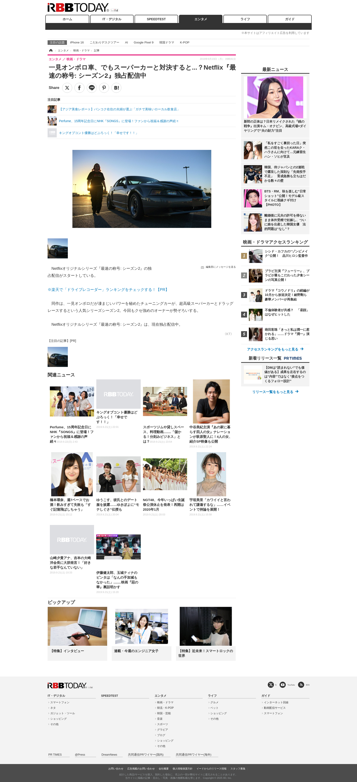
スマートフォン (59, 702)
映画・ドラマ (165, 702)
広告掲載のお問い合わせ (141, 768)
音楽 (160, 718)
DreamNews (109, 754)
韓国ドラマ (166, 42)
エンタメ (200, 19)
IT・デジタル (111, 19)
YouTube (291, 685)
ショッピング (58, 718)
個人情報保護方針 (183, 768)
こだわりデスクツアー (104, 42)
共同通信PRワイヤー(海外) (193, 754)
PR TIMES (55, 754)
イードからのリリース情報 (211, 768)
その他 (54, 724)
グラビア (162, 729)
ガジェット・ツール (62, 713)
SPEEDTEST (156, 19)
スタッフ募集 (237, 768)
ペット (214, 707)
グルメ (214, 702)
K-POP (184, 42)
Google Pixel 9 (143, 42)
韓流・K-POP (165, 707)
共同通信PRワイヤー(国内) (145, 754)
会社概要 (164, 768)
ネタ (53, 707)
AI (126, 42)
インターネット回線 (276, 702)
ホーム (67, 19)
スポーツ (162, 724)
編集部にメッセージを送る (221, 266)
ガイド (290, 19)
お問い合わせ (115, 768)
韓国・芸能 (164, 713)
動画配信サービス (275, 707)
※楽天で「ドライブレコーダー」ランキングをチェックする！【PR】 (108, 290)
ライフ (245, 19)
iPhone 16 (77, 42)
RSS (308, 685)
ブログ (161, 735)
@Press (80, 754)
